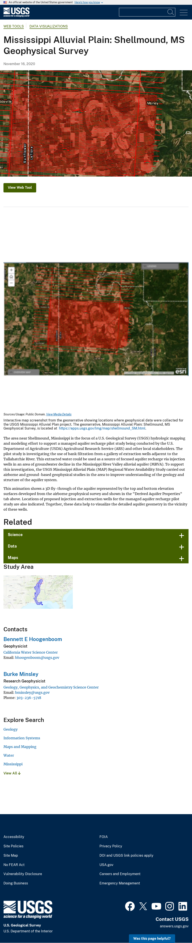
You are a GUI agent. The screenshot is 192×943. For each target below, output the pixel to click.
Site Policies (13, 846)
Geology (10, 729)
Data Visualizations (48, 26)
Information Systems (21, 738)
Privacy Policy (110, 846)
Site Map (10, 856)
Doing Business (15, 883)
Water (8, 755)
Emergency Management (119, 883)
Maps (13, 557)
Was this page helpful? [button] (152, 938)
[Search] (171, 12)
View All (12, 773)
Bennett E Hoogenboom (32, 639)
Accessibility (13, 837)
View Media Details (59, 414)
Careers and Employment (119, 874)
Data (12, 546)
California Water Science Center (30, 652)
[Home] (16, 16)
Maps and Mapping (19, 747)
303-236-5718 (28, 697)
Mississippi (13, 764)
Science (15, 534)
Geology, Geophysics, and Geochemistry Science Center (51, 687)
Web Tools (13, 26)
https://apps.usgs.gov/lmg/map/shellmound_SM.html (102, 428)
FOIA (103, 837)
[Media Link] (96, 319)
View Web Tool (20, 187)
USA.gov (106, 865)
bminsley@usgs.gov (32, 692)
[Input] (147, 12)
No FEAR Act (13, 865)
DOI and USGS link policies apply (126, 856)
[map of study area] (96, 123)
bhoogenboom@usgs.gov (37, 657)
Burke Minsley (20, 674)
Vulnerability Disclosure (22, 874)
